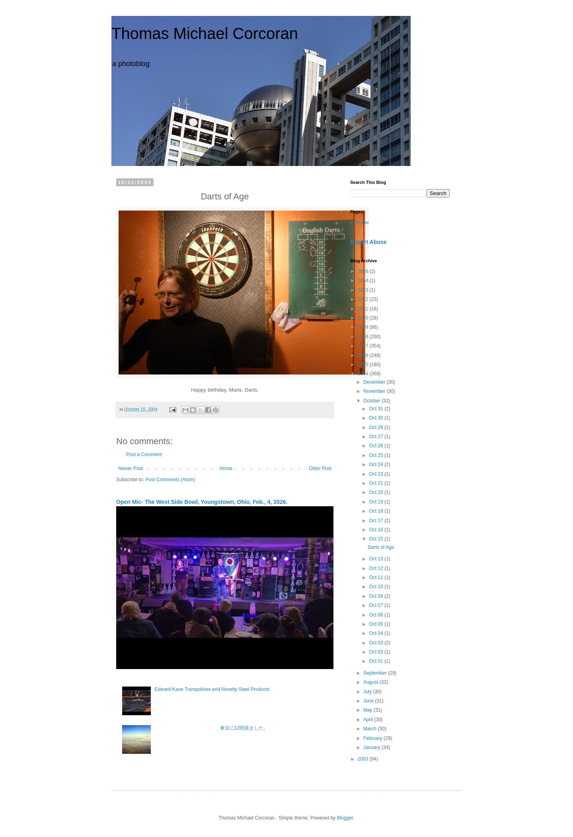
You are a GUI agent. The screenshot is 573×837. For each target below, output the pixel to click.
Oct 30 (376, 418)
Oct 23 (376, 474)
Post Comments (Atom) (170, 479)
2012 (364, 299)
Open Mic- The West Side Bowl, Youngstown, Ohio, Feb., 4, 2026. (201, 502)
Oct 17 (376, 520)
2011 (364, 309)
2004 (364, 374)
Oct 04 (376, 633)
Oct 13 (376, 559)
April (368, 719)
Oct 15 (376, 539)
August (371, 682)
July (368, 692)
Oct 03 (376, 643)
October (372, 401)
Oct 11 (376, 577)
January (372, 747)
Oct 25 (376, 455)
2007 (364, 346)
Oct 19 (376, 502)
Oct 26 (376, 446)
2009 (364, 327)
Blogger (345, 818)
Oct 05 (376, 624)
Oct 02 (376, 652)
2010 (364, 318)
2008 (364, 336)
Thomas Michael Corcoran (204, 33)
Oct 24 (376, 464)
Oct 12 (376, 568)
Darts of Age (381, 547)
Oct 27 (376, 436)
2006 (364, 355)
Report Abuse (368, 242)
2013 (364, 290)
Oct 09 (376, 596)
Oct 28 (376, 427)
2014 (364, 280)
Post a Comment (144, 454)
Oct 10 (376, 586)
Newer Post (130, 468)
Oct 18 (376, 511)
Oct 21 (376, 483)
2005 (364, 364)
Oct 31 (376, 409)
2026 (364, 271)
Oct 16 (376, 530)
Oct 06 (376, 615)
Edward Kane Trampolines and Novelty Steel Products (212, 689)
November (375, 391)
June (369, 701)
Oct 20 (376, 492)
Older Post (320, 468)
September (375, 673)
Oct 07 (376, 605)
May (368, 710)
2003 (364, 759)
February (373, 738)
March (370, 729)
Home (226, 468)
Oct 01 (376, 661)
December (375, 382)
